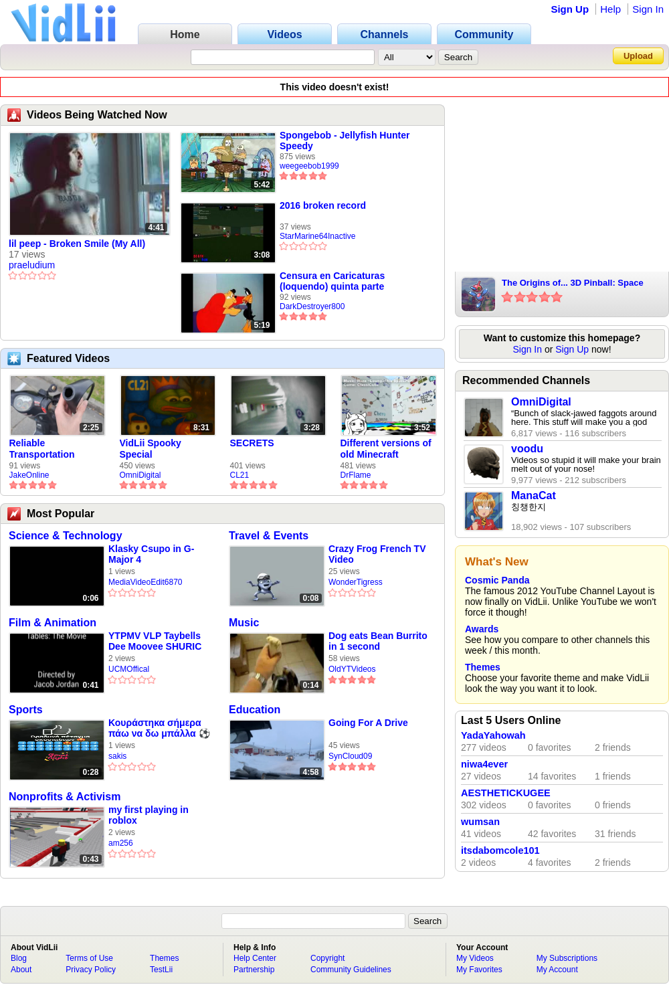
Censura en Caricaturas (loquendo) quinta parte (332, 281)
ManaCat (533, 495)
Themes (482, 667)
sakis (117, 756)
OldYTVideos (351, 669)
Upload (638, 56)
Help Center (254, 958)
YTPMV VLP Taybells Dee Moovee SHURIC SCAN (154, 641)
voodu (527, 448)
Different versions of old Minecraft (386, 449)
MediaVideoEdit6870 (145, 582)
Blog (19, 958)
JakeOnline (29, 475)
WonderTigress (355, 582)
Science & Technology (65, 535)
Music (244, 622)
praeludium (32, 265)
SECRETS (252, 443)
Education (254, 709)
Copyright (327, 958)
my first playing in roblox (148, 815)
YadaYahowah (493, 735)
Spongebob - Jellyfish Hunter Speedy (344, 140)
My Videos (475, 958)
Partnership (253, 969)
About (21, 969)
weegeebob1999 (309, 166)
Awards (481, 629)
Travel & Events (268, 535)
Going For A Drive (368, 722)
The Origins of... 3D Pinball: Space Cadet (573, 284)
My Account (557, 969)
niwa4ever (484, 764)
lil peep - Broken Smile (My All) (77, 243)
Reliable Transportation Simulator (42, 449)
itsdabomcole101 (500, 850)
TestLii (161, 969)
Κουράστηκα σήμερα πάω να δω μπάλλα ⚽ (159, 728)
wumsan (480, 821)
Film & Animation (52, 622)
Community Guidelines (350, 969)
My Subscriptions (567, 958)
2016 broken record (323, 205)
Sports (26, 709)
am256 (120, 843)
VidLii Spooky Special (150, 449)
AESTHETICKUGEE (506, 793)
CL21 (240, 475)
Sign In (648, 9)
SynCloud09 (350, 756)
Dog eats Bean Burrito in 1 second (377, 641)
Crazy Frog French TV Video (376, 554)
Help (610, 9)
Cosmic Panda (497, 580)
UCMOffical (128, 669)
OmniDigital (140, 475)
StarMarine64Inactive (317, 236)
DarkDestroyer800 (312, 306)
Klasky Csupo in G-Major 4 (151, 554)
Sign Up (570, 9)
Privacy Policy (91, 969)
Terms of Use (89, 958)
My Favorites (479, 969)
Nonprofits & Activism (64, 796)
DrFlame (356, 475)
